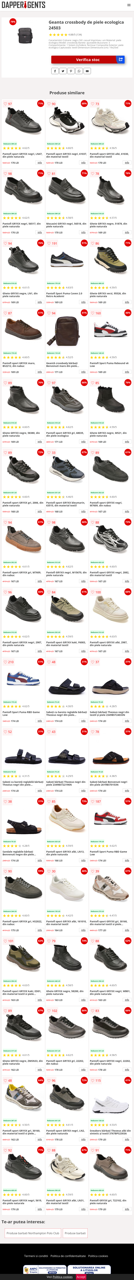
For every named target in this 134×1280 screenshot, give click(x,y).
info (40, 162)
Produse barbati (75, 1233)
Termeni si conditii (36, 1256)
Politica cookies (98, 1256)
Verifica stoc (100, 59)
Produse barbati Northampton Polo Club (33, 1233)
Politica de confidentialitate (68, 1256)
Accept (81, 1277)
